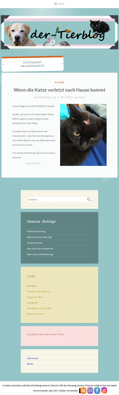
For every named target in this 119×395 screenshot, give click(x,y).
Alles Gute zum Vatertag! (39, 237)
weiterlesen (34, 163)
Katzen (59, 82)
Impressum (32, 358)
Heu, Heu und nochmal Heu (40, 248)
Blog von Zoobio (35, 314)
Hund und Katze (35, 243)
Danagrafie (32, 302)
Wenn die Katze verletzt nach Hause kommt (59, 90)
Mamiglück (32, 286)
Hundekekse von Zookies (39, 308)
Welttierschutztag (36, 231)
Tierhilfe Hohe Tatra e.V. (39, 291)
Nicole (30, 363)
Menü (61, 4)
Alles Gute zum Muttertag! (40, 254)
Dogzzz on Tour (35, 297)
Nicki (82, 97)
